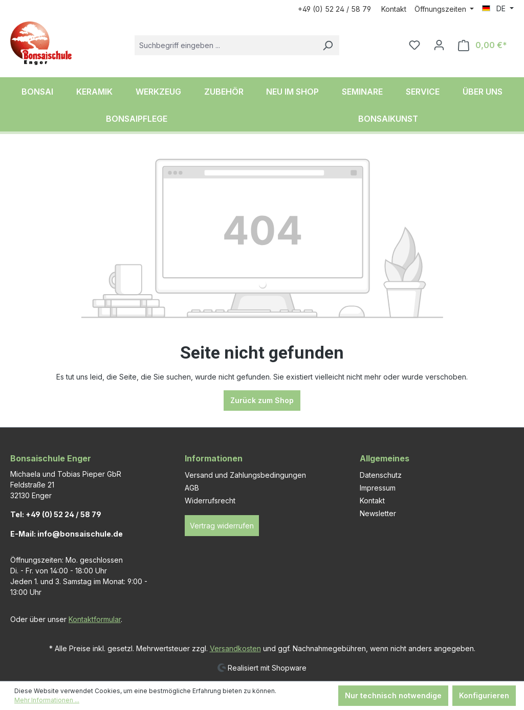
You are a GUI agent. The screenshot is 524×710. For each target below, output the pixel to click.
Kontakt (393, 9)
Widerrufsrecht (210, 500)
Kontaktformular (95, 619)
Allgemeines (384, 458)
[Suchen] (327, 45)
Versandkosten (235, 648)
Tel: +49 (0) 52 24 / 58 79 (55, 514)
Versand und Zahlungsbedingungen (245, 475)
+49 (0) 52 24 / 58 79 (334, 9)
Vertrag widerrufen (222, 525)
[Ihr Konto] (439, 45)
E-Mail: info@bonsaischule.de (66, 533)
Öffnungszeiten (441, 9)
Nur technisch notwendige (393, 695)
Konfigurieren (484, 695)
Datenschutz (381, 475)
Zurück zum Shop (262, 400)
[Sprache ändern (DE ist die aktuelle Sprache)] (498, 8)
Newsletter (378, 513)
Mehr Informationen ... (46, 700)
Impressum (378, 487)
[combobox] (225, 45)
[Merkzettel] (414, 45)
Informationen (214, 458)
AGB (192, 487)
